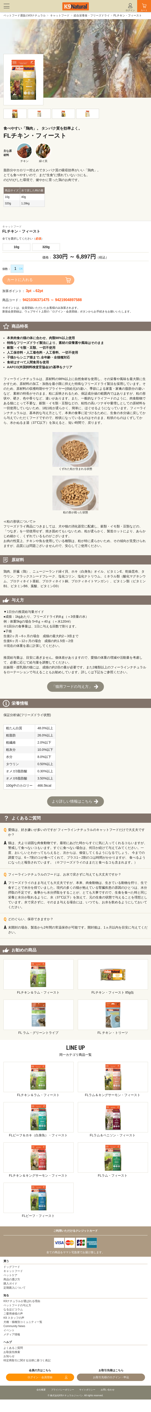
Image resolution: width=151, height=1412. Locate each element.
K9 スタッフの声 (13, 1317)
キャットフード (59, 15)
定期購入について (14, 1287)
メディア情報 (11, 1334)
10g (16, 247)
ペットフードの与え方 (17, 1305)
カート (144, 10)
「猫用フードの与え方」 (72, 687)
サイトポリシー (87, 1389)
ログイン (130, 10)
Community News (14, 1326)
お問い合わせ (108, 1389)
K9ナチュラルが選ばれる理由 (21, 1301)
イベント (9, 1330)
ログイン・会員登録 (39, 1377)
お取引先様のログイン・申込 (111, 1377)
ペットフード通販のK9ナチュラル (24, 15)
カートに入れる (20, 280)
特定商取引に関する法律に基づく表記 (27, 1360)
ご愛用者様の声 (13, 1313)
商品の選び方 (11, 1279)
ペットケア (10, 1275)
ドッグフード (11, 1267)
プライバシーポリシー (62, 1389)
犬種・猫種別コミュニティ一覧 (22, 1322)
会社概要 (41, 1389)
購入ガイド (10, 1283)
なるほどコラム (13, 1309)
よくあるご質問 (13, 1348)
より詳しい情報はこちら (72, 801)
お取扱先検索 (11, 1352)
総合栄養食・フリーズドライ (92, 15)
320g (46, 247)
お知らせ (9, 1356)
